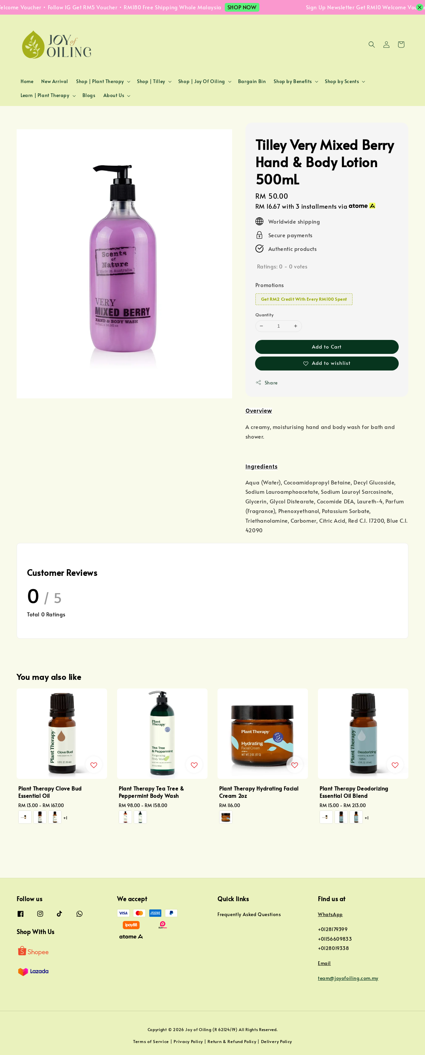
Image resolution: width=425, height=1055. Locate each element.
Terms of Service (151, 1041)
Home (27, 81)
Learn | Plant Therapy (45, 95)
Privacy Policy (188, 1041)
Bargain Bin (252, 81)
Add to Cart (327, 346)
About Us (113, 95)
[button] (371, 44)
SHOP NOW (250, 7)
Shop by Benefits (293, 81)
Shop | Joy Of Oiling (201, 81)
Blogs (88, 95)
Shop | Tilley (151, 81)
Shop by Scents (342, 81)
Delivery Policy (276, 1041)
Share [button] (266, 382)
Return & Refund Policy (232, 1041)
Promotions (269, 284)
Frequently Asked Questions (249, 914)
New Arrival (54, 81)
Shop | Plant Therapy (100, 81)
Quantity (264, 315)
